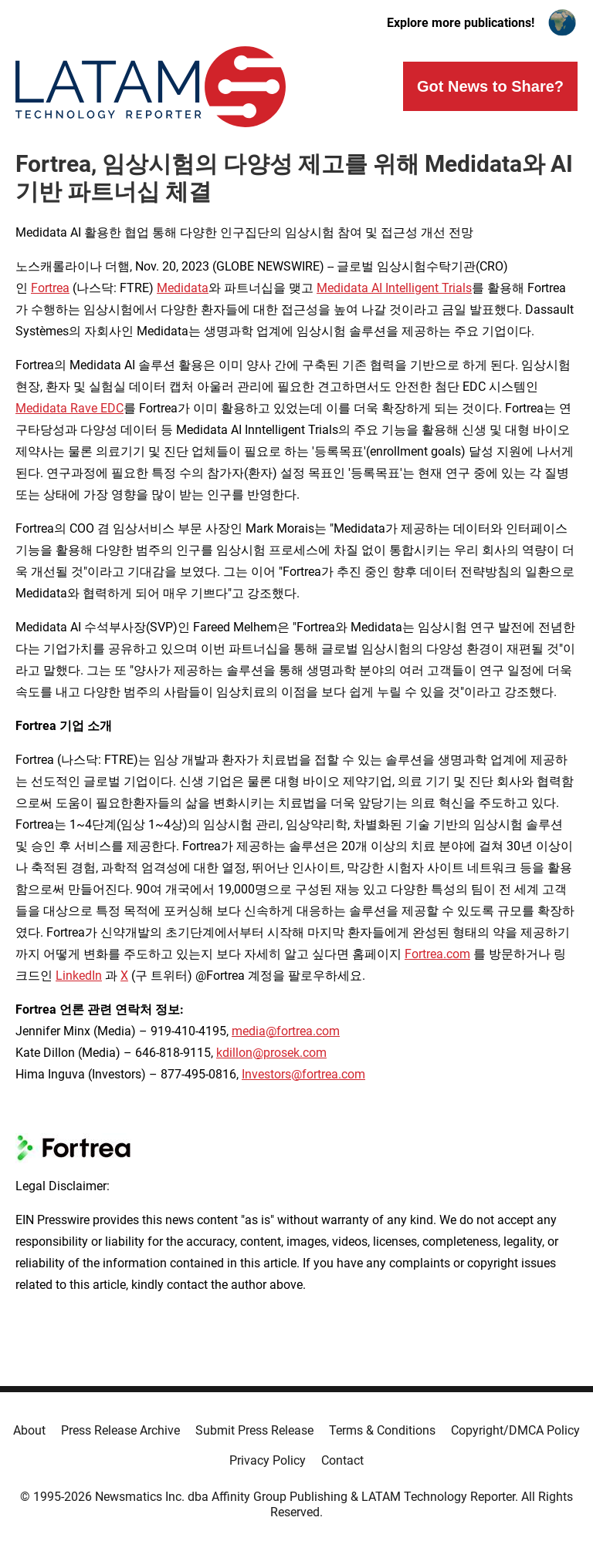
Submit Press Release (254, 1430)
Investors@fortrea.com (303, 1074)
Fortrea (50, 288)
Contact (342, 1460)
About (29, 1430)
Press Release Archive (120, 1430)
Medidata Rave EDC (69, 408)
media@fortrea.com (286, 1031)
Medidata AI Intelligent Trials (394, 288)
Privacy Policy (267, 1460)
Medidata (182, 288)
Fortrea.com (437, 954)
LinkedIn (79, 975)
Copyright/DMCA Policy (515, 1430)
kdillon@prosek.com (271, 1052)
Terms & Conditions (382, 1430)
